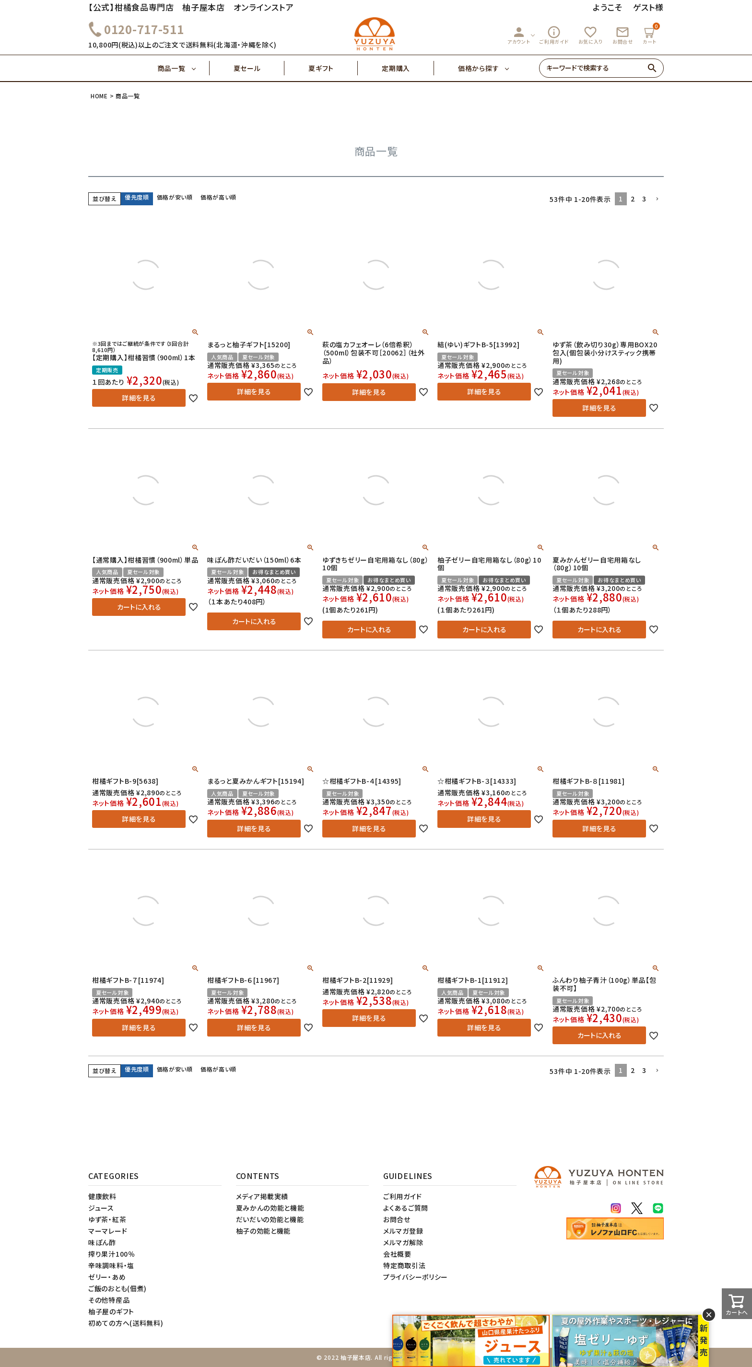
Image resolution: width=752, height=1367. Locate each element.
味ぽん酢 (102, 1242)
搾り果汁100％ (111, 1254)
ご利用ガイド (554, 35)
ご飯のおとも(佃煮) (117, 1288)
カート (651, 34)
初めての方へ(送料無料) (125, 1323)
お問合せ (622, 35)
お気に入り (590, 35)
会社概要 (397, 1254)
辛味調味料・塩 (111, 1265)
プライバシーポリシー (415, 1277)
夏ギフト (333, 68)
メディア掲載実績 (262, 1196)
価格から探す (478, 68)
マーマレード (107, 1231)
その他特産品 (108, 1300)
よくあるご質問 (405, 1208)
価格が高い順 (218, 197)
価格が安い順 (175, 197)
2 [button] (633, 198)
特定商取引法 (404, 1265)
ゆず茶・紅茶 (107, 1219)
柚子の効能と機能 (263, 1231)
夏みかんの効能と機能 (270, 1208)
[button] (657, 199)
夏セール (259, 68)
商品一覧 (183, 68)
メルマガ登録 (403, 1231)
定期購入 (408, 68)
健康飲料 (102, 1196)
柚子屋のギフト (111, 1311)
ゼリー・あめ (107, 1277)
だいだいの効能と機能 (270, 1219)
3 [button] (644, 198)
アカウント (518, 35)
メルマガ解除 (403, 1242)
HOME (99, 96)
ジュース (101, 1208)
